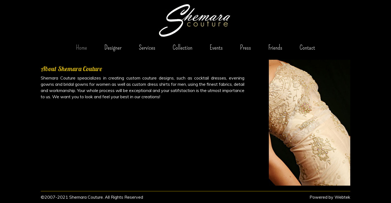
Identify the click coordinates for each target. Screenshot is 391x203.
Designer (112, 47)
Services (147, 47)
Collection (183, 47)
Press (245, 47)
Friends (275, 47)
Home (81, 47)
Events (216, 47)
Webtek (342, 197)
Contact (307, 47)
